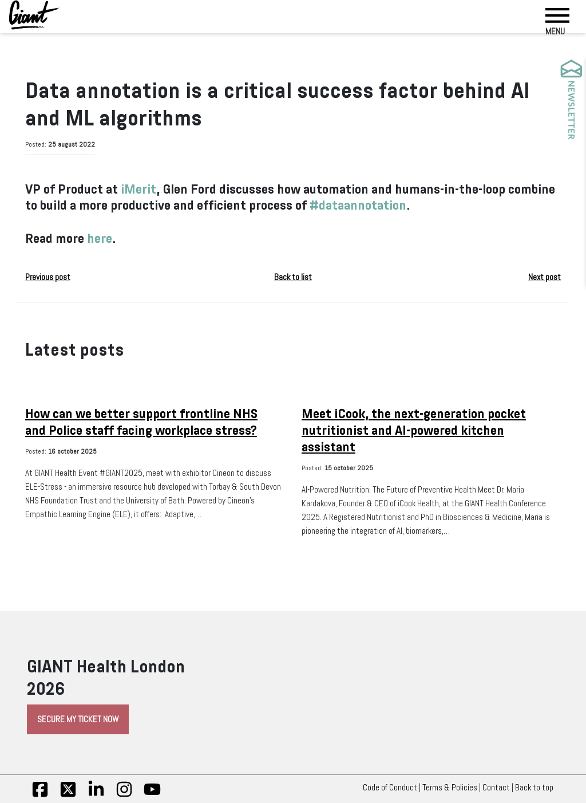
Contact (496, 787)
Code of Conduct (390, 787)
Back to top (537, 787)
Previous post (47, 277)
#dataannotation (358, 205)
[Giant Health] (34, 15)
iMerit (138, 189)
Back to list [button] (293, 277)
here (99, 238)
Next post (544, 277)
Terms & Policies (449, 787)
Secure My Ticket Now (77, 719)
